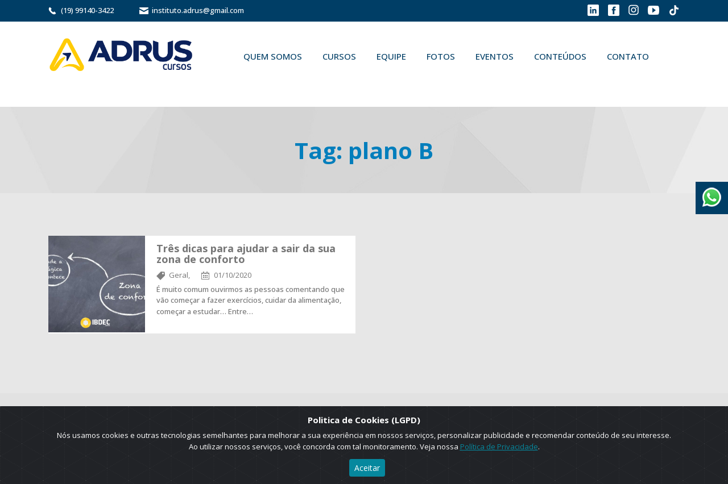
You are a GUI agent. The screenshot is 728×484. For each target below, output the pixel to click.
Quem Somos (272, 56)
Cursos (339, 56)
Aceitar (367, 467)
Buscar (249, 82)
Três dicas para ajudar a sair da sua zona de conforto (246, 253)
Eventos (494, 56)
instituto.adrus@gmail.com (198, 10)
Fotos (441, 56)
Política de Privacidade (499, 446)
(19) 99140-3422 (87, 10)
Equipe (391, 56)
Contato (628, 56)
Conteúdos (560, 56)
